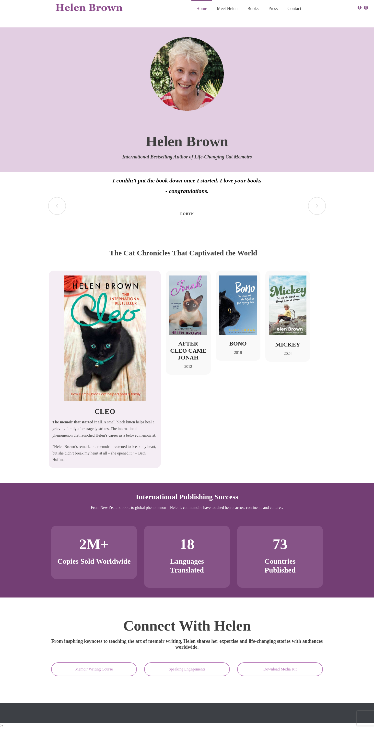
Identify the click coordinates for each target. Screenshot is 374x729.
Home (201, 8)
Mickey (287, 344)
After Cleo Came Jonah (188, 350)
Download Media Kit (280, 669)
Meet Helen (227, 8)
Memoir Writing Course (94, 669)
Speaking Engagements (187, 669)
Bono (238, 343)
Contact (294, 8)
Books (252, 8)
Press (273, 8)
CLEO (104, 411)
